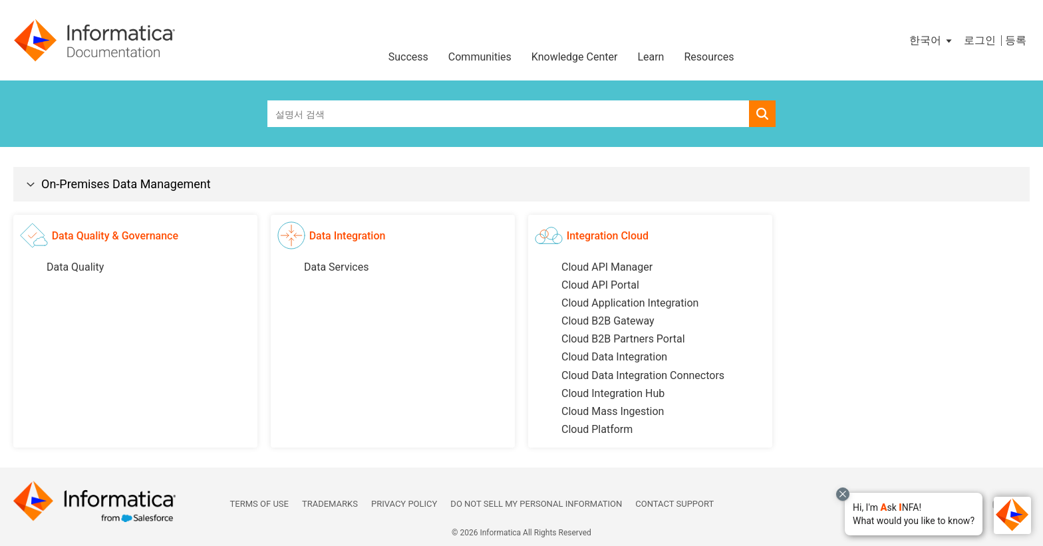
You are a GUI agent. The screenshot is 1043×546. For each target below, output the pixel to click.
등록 (1015, 40)
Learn (650, 57)
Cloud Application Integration (629, 303)
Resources (709, 57)
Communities (480, 57)
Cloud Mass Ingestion (612, 411)
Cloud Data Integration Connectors (642, 375)
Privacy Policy (404, 504)
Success (408, 57)
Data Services (336, 267)
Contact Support (674, 504)
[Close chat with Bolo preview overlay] (842, 494)
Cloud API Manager (607, 267)
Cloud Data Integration (614, 356)
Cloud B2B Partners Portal (623, 339)
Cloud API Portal (600, 285)
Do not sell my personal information (536, 504)
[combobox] (508, 113)
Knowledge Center (574, 57)
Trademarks (330, 504)
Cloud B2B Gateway (608, 321)
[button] (913, 514)
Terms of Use (259, 504)
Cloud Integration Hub (613, 393)
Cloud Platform (597, 429)
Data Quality (75, 267)
